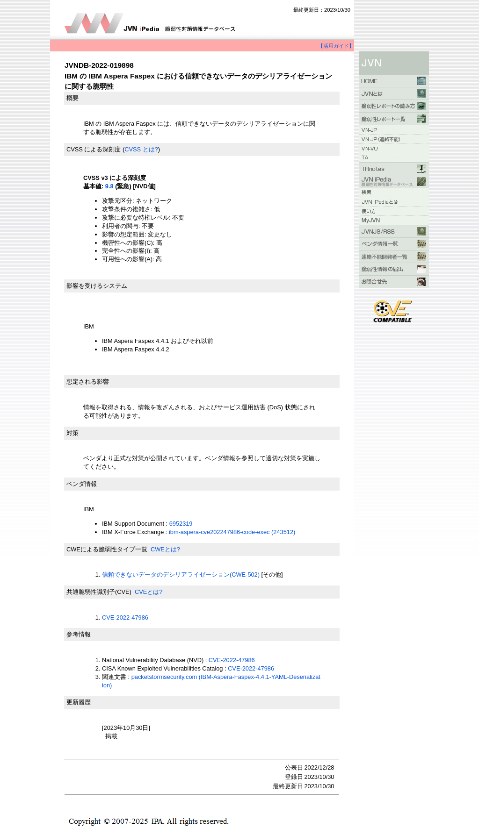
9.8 (109, 186)
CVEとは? (148, 591)
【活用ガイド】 (336, 46)
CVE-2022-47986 (125, 617)
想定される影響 (87, 381)
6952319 (181, 523)
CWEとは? (165, 549)
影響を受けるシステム (96, 285)
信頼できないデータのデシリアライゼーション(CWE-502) (181, 574)
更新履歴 (78, 702)
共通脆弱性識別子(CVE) (98, 591)
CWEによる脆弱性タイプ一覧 (106, 549)
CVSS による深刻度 (93, 149)
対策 (72, 432)
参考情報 (78, 634)
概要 (72, 97)
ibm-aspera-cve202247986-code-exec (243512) (232, 531)
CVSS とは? (141, 149)
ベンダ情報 (81, 483)
